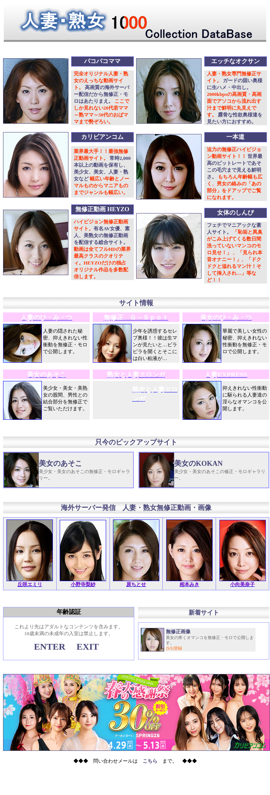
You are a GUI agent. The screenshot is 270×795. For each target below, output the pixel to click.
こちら (150, 761)
